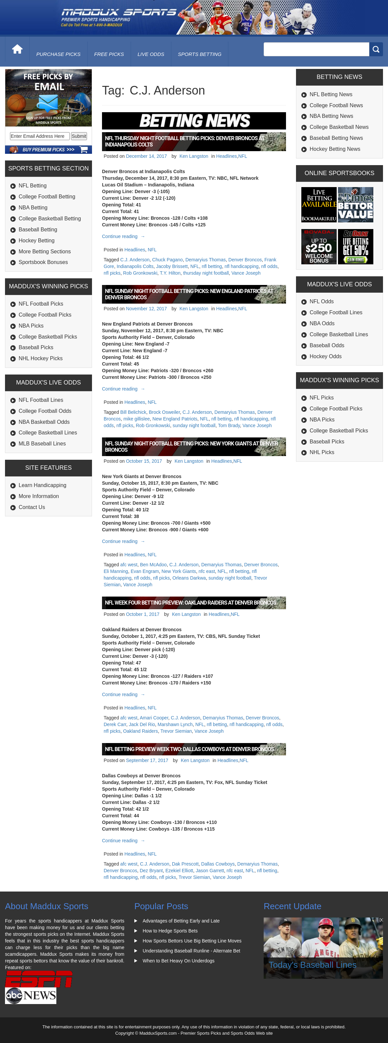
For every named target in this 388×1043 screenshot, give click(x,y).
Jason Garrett (210, 870)
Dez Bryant (151, 870)
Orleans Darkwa (189, 578)
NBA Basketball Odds (44, 422)
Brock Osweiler (164, 412)
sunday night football (194, 425)
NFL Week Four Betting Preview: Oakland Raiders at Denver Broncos (190, 603)
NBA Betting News (331, 116)
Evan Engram (145, 571)
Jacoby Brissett (172, 266)
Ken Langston (193, 156)
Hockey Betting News (335, 149)
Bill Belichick (133, 412)
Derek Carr (115, 724)
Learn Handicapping (42, 485)
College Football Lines (336, 312)
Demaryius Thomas (205, 259)
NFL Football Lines (41, 400)
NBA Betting (33, 207)
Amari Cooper (154, 717)
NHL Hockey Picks (41, 358)
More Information (39, 496)
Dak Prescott (185, 864)
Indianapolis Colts (135, 266)
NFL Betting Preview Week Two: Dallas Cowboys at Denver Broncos (189, 749)
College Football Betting (47, 196)
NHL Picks (322, 452)
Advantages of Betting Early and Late (181, 920)
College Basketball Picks (48, 337)
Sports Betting (200, 54)
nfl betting (212, 266)
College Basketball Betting (50, 218)
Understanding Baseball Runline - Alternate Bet (191, 950)
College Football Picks (45, 315)
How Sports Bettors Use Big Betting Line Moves (192, 940)
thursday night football (206, 273)
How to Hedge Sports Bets (170, 930)
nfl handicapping (242, 266)
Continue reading (124, 236)
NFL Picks (322, 397)
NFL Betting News (331, 94)
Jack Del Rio (142, 724)
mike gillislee (136, 418)
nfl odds (269, 266)
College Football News (336, 105)
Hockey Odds (326, 356)
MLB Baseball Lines (42, 443)
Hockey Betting (37, 240)
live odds (151, 54)
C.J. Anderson (135, 259)
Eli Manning (116, 571)
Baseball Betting (38, 229)
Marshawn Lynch (175, 724)
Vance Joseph (246, 273)
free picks (109, 54)
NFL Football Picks (41, 304)
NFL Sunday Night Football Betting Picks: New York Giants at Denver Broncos (191, 446)
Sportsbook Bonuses (43, 262)
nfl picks (112, 273)
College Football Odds (45, 411)
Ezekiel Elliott (179, 870)
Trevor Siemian (176, 731)
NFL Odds (322, 301)
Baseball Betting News (336, 138)
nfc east (207, 571)
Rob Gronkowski (140, 273)
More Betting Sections (45, 251)
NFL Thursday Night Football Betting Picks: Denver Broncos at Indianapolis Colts (184, 141)
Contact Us (32, 507)
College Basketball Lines (48, 432)
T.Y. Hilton (170, 273)
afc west (128, 564)
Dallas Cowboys (218, 864)
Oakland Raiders (140, 731)
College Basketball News (339, 127)
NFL (242, 156)
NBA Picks (31, 326)
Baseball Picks (36, 347)
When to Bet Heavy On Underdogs (179, 960)
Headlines (226, 156)
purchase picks (58, 54)
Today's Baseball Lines (313, 965)
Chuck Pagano (167, 259)
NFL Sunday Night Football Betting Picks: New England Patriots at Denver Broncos (189, 294)
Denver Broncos (245, 259)
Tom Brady (229, 425)
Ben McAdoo (153, 564)
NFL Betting (33, 185)
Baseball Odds (327, 345)
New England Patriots (174, 418)
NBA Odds (322, 323)
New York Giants (179, 571)
